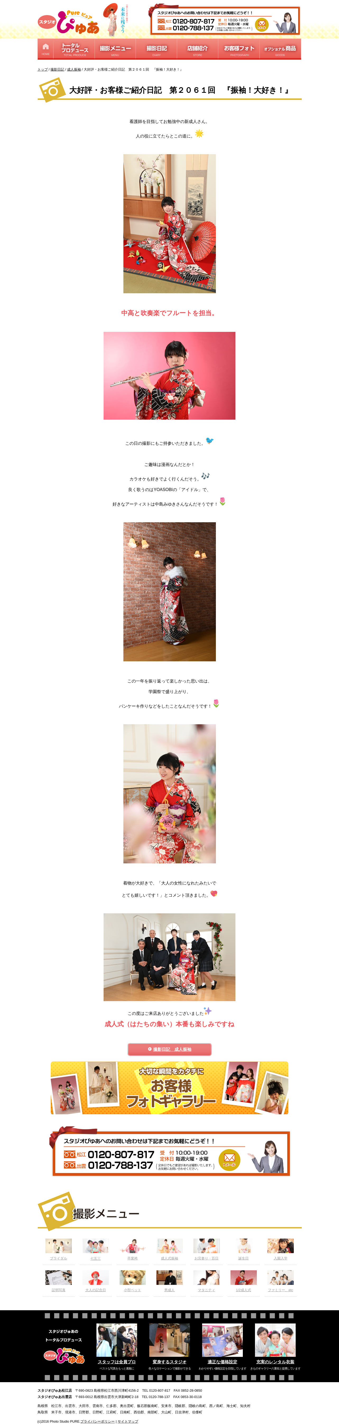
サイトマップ (128, 1421)
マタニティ (206, 1281)
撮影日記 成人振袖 (172, 1049)
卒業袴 (132, 1249)
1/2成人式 (243, 1281)
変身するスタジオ (170, 1362)
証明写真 (58, 1281)
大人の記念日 (95, 1281)
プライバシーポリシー (97, 1421)
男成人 (169, 1281)
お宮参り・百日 (206, 1249)
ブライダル (58, 1249)
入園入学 (280, 1249)
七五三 (95, 1250)
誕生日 (243, 1249)
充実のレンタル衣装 (275, 1362)
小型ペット (132, 1281)
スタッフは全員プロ (117, 1362)
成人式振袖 (169, 1249)
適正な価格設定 (222, 1362)
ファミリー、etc (280, 1281)
